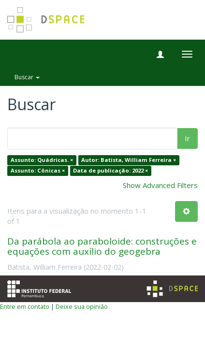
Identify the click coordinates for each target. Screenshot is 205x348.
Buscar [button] (27, 77)
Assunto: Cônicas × (38, 170)
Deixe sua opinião (82, 306)
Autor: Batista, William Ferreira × (128, 160)
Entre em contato (24, 306)
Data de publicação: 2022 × (110, 170)
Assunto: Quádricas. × (42, 160)
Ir (187, 138)
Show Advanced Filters (160, 185)
